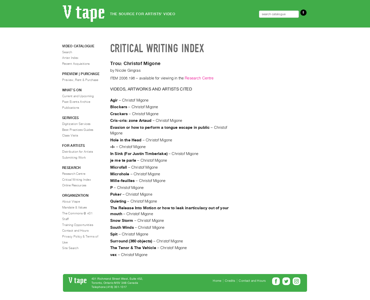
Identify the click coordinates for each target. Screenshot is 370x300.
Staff (65, 219)
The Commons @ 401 (77, 213)
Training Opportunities (77, 225)
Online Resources (74, 185)
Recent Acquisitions (76, 64)
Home (217, 281)
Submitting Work (74, 157)
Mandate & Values (74, 207)
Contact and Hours (75, 230)
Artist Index (70, 58)
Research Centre (199, 78)
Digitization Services (76, 124)
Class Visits (70, 135)
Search (67, 52)
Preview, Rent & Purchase (80, 80)
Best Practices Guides (78, 130)
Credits (230, 281)
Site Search (70, 248)
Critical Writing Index (76, 179)
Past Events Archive (76, 102)
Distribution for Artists (77, 151)
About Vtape (71, 201)
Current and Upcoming (78, 96)
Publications (70, 108)
